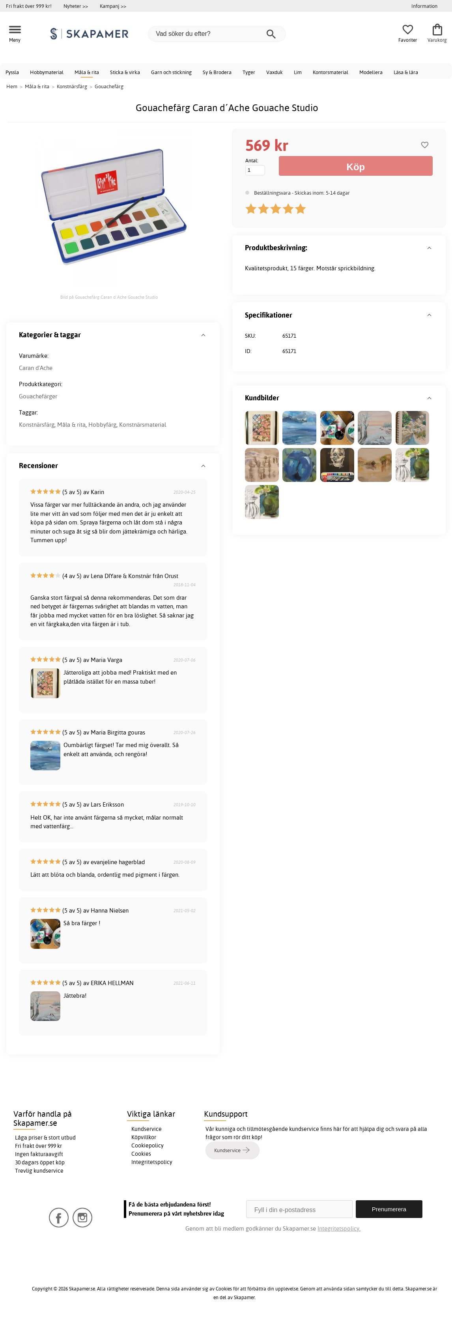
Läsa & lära (406, 72)
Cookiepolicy (147, 1145)
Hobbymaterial (47, 72)
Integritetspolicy (151, 1162)
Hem (11, 86)
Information (424, 6)
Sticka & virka (125, 72)
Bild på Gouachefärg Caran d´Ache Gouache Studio (109, 297)
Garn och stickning (171, 72)
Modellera (371, 72)
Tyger (249, 72)
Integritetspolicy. (339, 1228)
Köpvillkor (143, 1137)
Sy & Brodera (217, 72)
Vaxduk (274, 72)
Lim (298, 72)
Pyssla (12, 72)
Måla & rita (87, 72)
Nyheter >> (76, 6)
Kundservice (146, 1128)
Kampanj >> (113, 6)
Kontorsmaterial (330, 72)
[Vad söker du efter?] (217, 34)
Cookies (141, 1153)
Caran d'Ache (35, 368)
